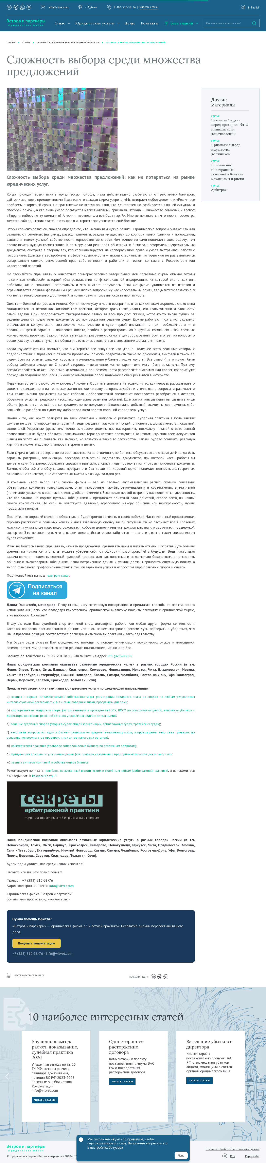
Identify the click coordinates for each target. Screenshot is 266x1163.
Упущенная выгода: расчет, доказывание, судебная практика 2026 (55, 1049)
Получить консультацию (37, 943)
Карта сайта (252, 1155)
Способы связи (149, 7)
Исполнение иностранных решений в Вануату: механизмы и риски (229, 172)
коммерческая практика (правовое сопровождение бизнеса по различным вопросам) (78, 745)
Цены (130, 23)
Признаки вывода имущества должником (227, 149)
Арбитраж (220, 189)
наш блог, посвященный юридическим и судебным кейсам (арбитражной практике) (119, 770)
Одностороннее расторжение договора (126, 1046)
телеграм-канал (58, 575)
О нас (60, 23)
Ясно (181, 1155)
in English (254, 7)
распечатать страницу (27, 976)
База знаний (178, 23)
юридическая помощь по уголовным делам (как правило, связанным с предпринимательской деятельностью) (96, 754)
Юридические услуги (94, 23)
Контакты (149, 23)
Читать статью (46, 1100)
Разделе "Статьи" (68, 776)
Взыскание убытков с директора (209, 1043)
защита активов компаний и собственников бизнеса (52, 762)
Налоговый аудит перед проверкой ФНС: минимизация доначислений (229, 127)
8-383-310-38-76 (125, 7)
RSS (232, 1155)
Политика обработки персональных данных (233, 1148)
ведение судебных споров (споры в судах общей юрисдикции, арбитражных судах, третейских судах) (91, 723)
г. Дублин (91, 7)
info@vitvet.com (58, 7)
